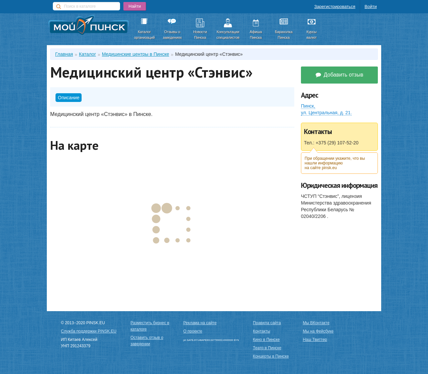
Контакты (261, 331)
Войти (370, 6)
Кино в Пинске (266, 339)
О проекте (192, 331)
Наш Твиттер (315, 339)
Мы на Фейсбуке (318, 331)
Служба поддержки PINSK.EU (88, 331)
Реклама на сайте (200, 323)
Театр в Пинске (267, 348)
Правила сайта (267, 323)
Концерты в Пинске (271, 356)
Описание (68, 97)
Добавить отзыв (339, 75)
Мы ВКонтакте (316, 323)
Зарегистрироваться (334, 6)
